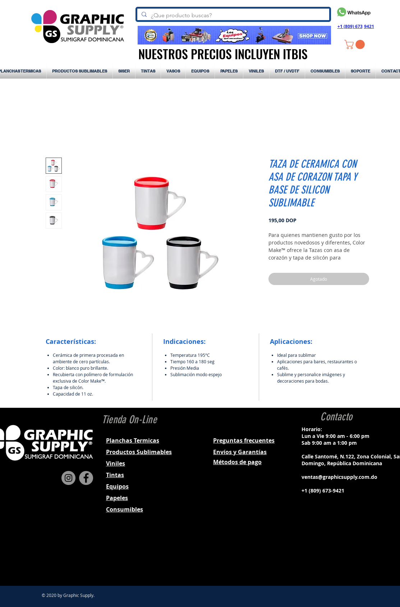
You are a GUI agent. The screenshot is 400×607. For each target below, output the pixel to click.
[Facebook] (86, 478)
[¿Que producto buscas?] (232, 15)
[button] (355, 44)
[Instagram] (68, 478)
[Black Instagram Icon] (335, 554)
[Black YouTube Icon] (354, 554)
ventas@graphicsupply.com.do (339, 476)
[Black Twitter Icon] (345, 554)
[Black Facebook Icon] (326, 554)
